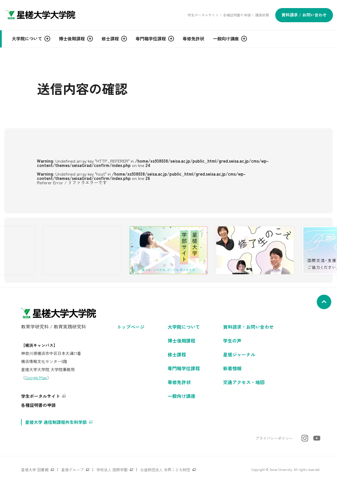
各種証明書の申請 (237, 14)
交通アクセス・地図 (244, 382)
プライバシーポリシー (274, 438)
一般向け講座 (181, 395)
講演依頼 (262, 14)
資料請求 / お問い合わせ (304, 15)
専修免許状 (179, 382)
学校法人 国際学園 (112, 469)
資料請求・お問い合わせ (248, 326)
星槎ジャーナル (239, 354)
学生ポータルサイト (203, 14)
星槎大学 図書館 (34, 469)
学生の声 (232, 340)
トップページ (131, 326)
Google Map (36, 377)
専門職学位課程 (184, 368)
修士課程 (177, 354)
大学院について (184, 326)
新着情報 (232, 368)
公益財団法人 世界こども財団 (165, 469)
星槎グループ (72, 469)
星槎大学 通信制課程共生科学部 (56, 422)
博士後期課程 (181, 340)
